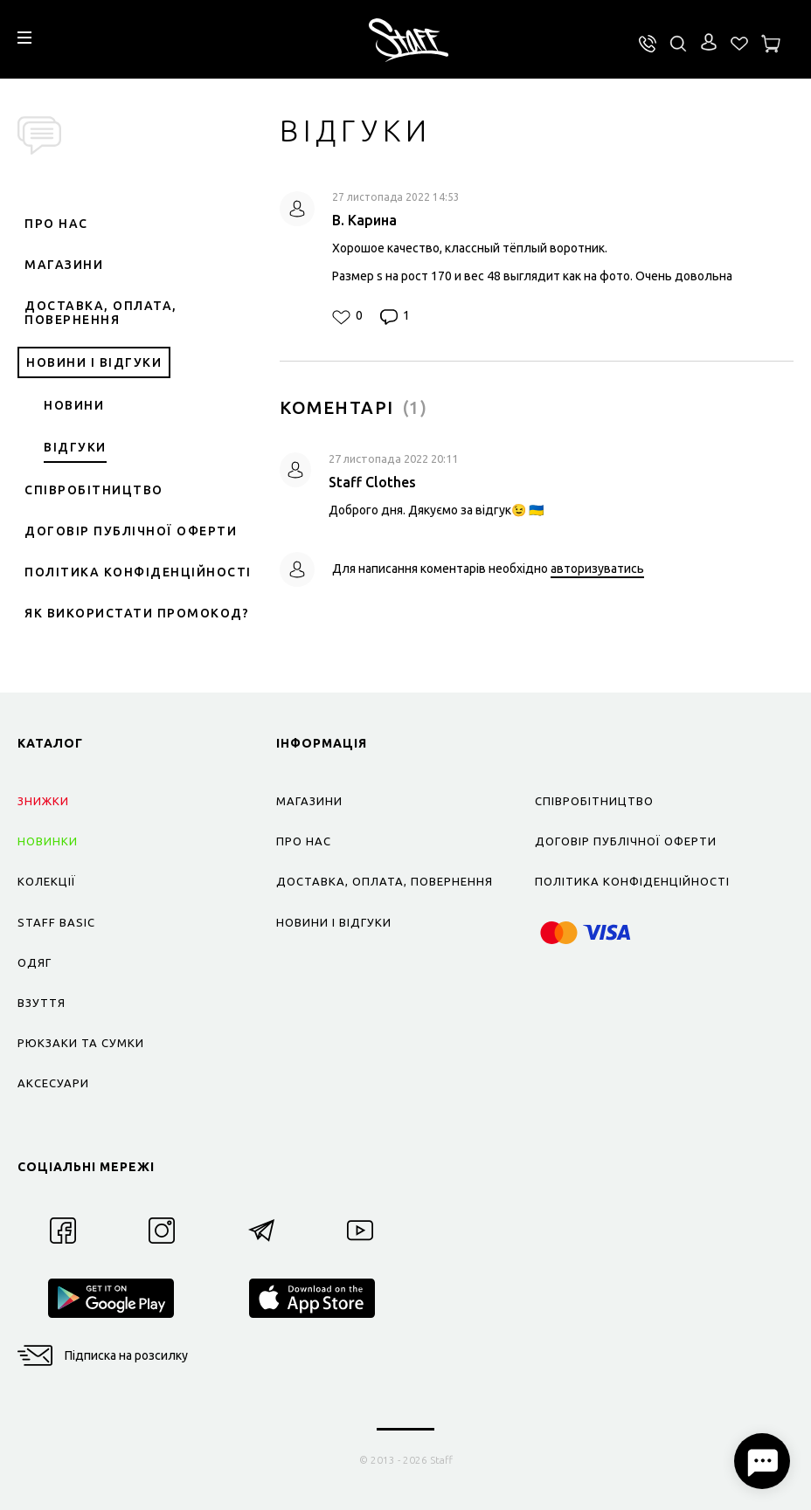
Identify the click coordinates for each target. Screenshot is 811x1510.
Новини (74, 405)
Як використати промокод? (136, 613)
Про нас (56, 224)
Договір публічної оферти (130, 531)
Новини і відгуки (94, 362)
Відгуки (75, 447)
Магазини (63, 265)
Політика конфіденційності (138, 572)
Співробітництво (93, 490)
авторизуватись (597, 569)
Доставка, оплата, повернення (100, 313)
